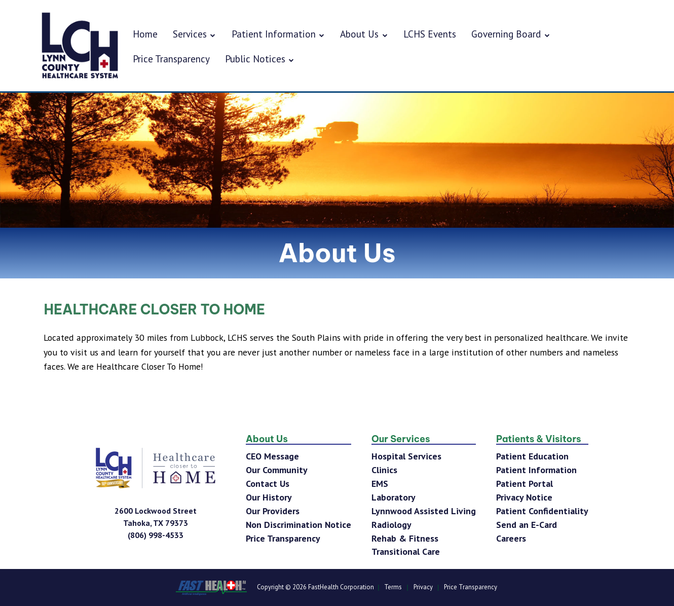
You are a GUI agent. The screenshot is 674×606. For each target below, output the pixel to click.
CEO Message (272, 456)
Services (194, 33)
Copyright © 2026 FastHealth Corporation (315, 587)
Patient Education (532, 456)
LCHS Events (429, 33)
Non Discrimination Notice (298, 524)
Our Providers (272, 511)
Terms (393, 587)
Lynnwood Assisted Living (423, 511)
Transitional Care (405, 551)
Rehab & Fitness (404, 538)
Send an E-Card (526, 524)
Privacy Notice (524, 497)
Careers (511, 538)
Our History (269, 497)
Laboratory (393, 497)
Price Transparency (171, 58)
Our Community (277, 470)
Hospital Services (406, 456)
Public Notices (260, 58)
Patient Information (278, 33)
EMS (379, 483)
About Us (364, 33)
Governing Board (510, 33)
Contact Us (267, 483)
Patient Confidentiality (542, 511)
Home (145, 33)
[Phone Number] (155, 535)
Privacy (423, 587)
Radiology (391, 524)
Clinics (384, 470)
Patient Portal (524, 483)
